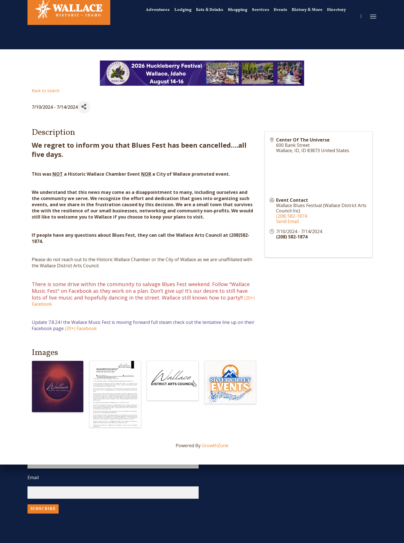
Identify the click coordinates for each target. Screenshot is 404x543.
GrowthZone (215, 445)
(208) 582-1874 (291, 216)
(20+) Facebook (81, 328)
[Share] (84, 107)
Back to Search (45, 90)
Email (33, 477)
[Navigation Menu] (373, 16)
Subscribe (43, 509)
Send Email (287, 221)
